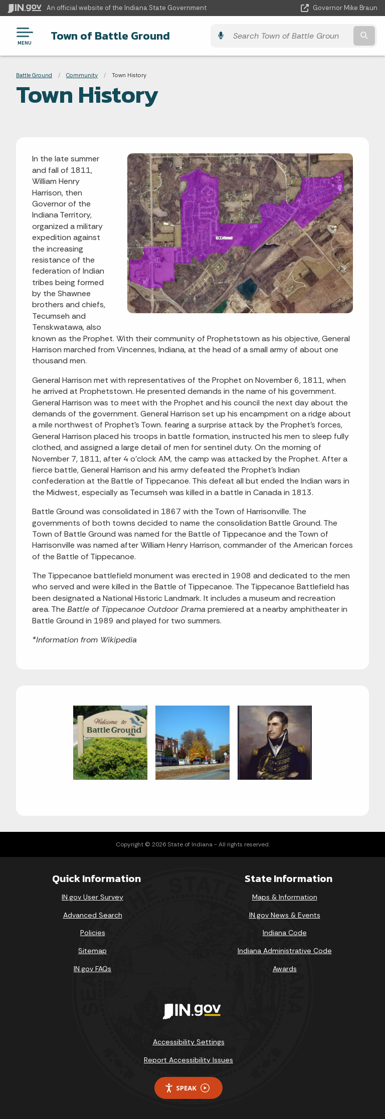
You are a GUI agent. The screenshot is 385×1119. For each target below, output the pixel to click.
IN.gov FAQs (92, 968)
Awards (285, 968)
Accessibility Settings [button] (189, 1041)
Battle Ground (34, 75)
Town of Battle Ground (109, 35)
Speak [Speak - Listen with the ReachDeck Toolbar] (187, 1088)
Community (82, 75)
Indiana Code (285, 932)
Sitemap (92, 950)
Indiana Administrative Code (285, 950)
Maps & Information (284, 897)
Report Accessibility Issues (188, 1059)
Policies (92, 932)
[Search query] (323, 36)
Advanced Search (92, 915)
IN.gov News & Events (284, 915)
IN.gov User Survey (92, 897)
